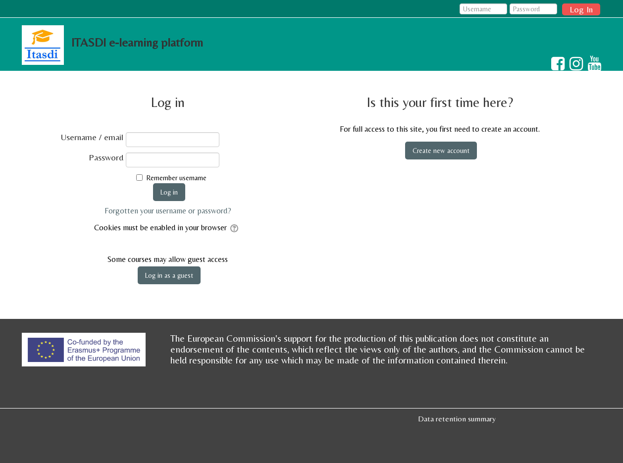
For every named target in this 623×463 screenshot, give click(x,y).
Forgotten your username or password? (167, 210)
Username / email (92, 137)
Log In (581, 9)
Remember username (177, 178)
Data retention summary (457, 418)
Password (106, 157)
